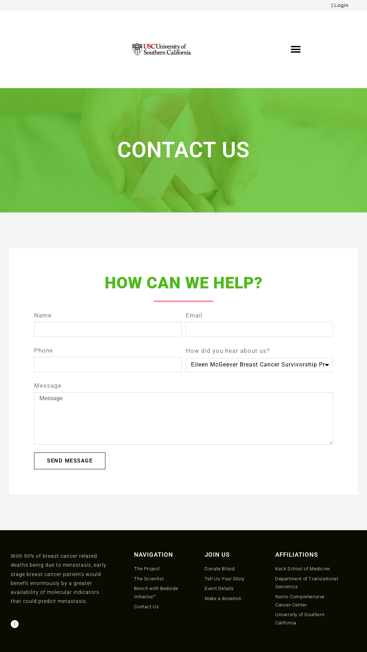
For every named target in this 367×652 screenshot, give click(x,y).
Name (43, 266)
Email (194, 266)
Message (48, 337)
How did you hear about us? (228, 302)
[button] (296, 25)
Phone (43, 302)
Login (341, 5)
